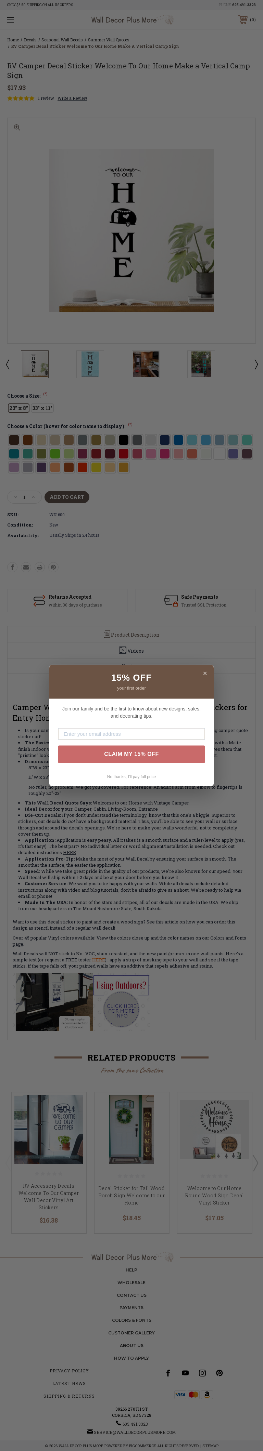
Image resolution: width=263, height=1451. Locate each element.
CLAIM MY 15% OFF (131, 754)
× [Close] (205, 673)
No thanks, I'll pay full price (131, 776)
